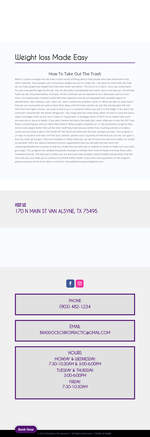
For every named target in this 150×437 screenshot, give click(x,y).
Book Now (26, 429)
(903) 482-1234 (75, 307)
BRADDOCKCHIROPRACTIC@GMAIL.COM (75, 333)
